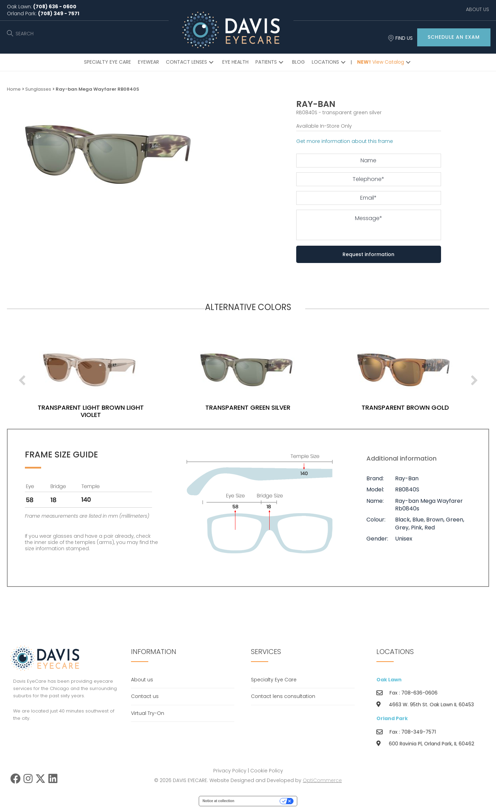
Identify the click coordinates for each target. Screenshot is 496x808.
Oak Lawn (389, 679)
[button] (453, 37)
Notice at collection (218, 801)
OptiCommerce (322, 780)
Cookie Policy (266, 770)
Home (14, 89)
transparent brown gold (431, 407)
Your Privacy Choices (259, 801)
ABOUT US (477, 9)
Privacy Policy (229, 770)
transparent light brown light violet (117, 411)
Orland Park (392, 718)
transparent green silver (274, 407)
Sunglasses (38, 89)
